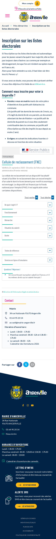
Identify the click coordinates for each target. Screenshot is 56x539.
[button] (28, 204)
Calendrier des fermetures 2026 (24, 343)
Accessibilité (28, 531)
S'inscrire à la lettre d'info (28, 8)
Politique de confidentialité (28, 535)
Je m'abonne (27, 485)
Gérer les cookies (28, 518)
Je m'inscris (26, 506)
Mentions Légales (28, 522)
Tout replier (31, 197)
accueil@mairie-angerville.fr (22, 322)
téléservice (40, 84)
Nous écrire (9, 434)
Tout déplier (47, 197)
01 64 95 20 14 (16, 318)
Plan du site (28, 527)
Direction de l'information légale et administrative (21, 292)
